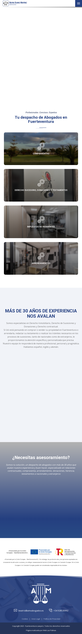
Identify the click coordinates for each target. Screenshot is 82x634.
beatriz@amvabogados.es (29, 611)
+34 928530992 (58, 611)
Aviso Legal (35, 619)
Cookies (25, 619)
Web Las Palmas (49, 630)
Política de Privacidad (52, 619)
